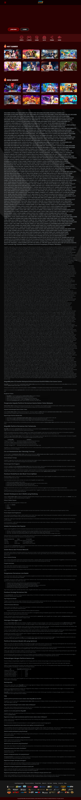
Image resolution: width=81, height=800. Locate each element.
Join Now (14, 29)
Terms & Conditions (29, 783)
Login (25, 29)
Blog (65, 783)
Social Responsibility (19, 783)
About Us (44, 783)
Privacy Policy (38, 783)
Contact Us (60, 783)
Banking (55, 783)
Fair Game (50, 783)
